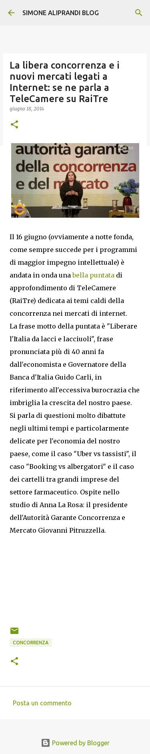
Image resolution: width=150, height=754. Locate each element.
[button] (14, 125)
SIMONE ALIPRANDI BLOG (60, 12)
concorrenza (30, 642)
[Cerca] (139, 12)
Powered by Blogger (75, 742)
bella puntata (93, 275)
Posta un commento (42, 703)
